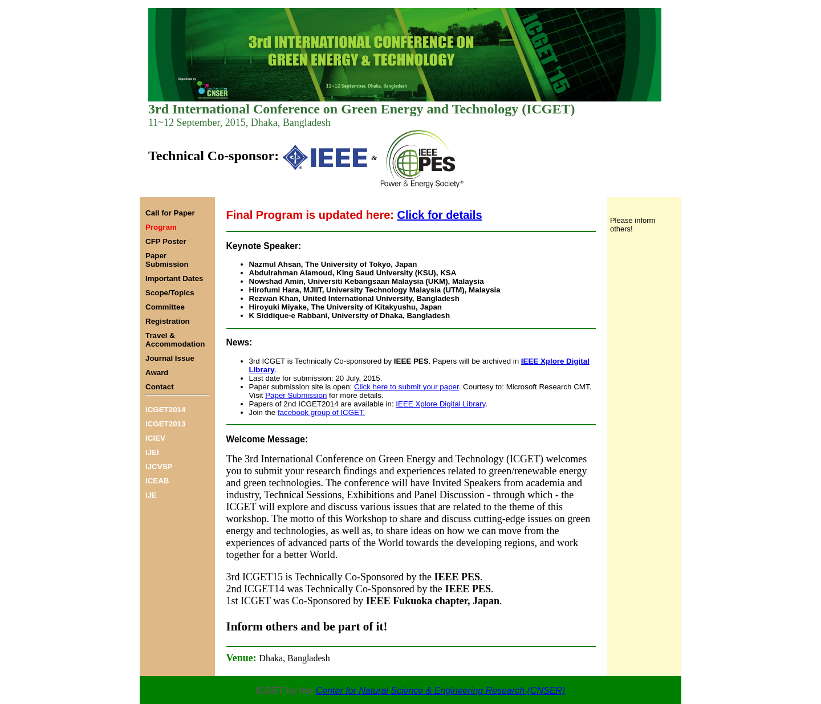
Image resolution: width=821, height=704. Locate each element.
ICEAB (157, 481)
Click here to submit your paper (406, 386)
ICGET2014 (165, 409)
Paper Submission (296, 395)
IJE (151, 495)
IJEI (152, 452)
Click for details (439, 215)
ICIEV (155, 438)
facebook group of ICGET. (321, 412)
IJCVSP (158, 466)
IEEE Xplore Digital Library (440, 404)
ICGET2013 (165, 424)
